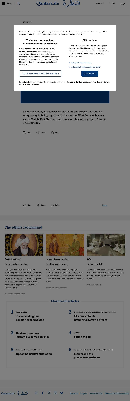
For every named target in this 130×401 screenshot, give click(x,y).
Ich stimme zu (90, 73)
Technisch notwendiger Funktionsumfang (40, 73)
